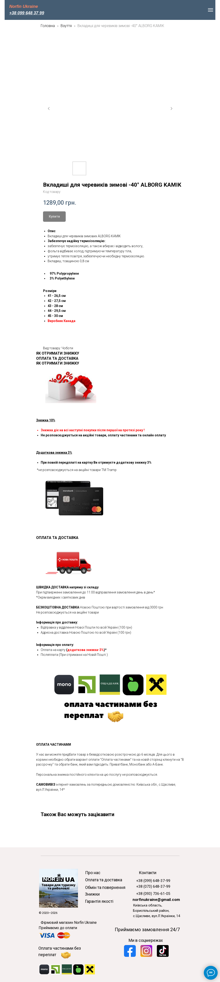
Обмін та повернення (105, 887)
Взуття (67, 26)
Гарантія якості (99, 901)
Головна (48, 26)
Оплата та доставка (103, 879)
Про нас (92, 872)
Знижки (92, 894)
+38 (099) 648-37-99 (153, 881)
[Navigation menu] (210, 10)
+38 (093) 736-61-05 (153, 893)
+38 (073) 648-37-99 (153, 886)
